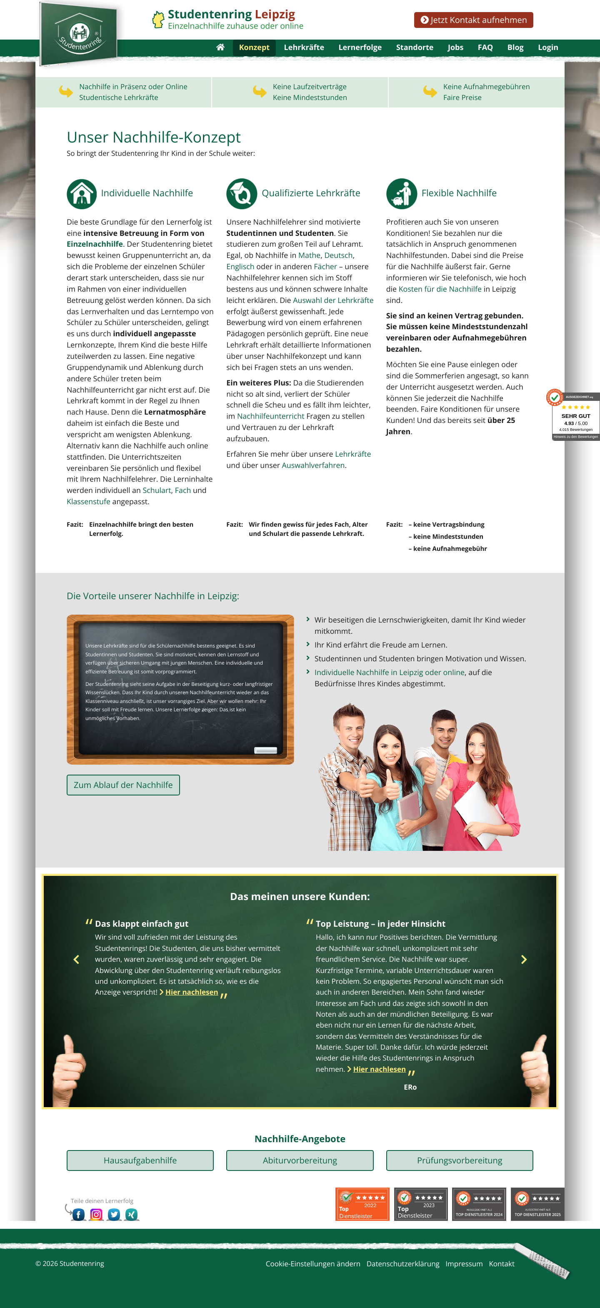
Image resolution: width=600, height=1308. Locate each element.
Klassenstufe (119, 509)
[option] (189, 965)
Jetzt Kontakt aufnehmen (473, 19)
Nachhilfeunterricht (258, 436)
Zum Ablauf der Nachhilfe (123, 793)
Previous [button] (76, 965)
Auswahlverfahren (310, 473)
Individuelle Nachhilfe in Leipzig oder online (386, 677)
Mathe (305, 278)
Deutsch (333, 278)
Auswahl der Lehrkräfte (328, 322)
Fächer (321, 289)
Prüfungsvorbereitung (459, 1165)
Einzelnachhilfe (93, 267)
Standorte (415, 58)
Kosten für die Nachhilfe (425, 311)
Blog (516, 58)
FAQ (485, 58)
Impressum (464, 1269)
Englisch (239, 289)
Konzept (254, 58)
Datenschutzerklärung (403, 1269)
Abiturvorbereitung (300, 1165)
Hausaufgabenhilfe (140, 1165)
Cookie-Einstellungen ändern (313, 1269)
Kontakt (502, 1269)
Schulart (192, 498)
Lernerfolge (360, 58)
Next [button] (524, 965)
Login (548, 58)
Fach (74, 509)
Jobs (455, 58)
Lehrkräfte (304, 58)
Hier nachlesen (191, 997)
